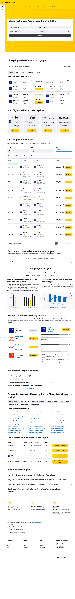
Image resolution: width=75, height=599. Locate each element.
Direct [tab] (23, 72)
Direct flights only (37, 24)
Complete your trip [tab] (25, 401)
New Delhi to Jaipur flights (36, 411)
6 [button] (68, 243)
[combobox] (26, 24)
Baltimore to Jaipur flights (57, 430)
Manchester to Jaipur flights (57, 432)
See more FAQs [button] (30, 388)
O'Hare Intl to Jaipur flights (57, 424)
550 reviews (18, 332)
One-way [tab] (38, 72)
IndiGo (17, 328)
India (12, 53)
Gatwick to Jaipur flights (13, 426)
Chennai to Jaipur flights (35, 416)
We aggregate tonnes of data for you (41, 529)
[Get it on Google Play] (60, 543)
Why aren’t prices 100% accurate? (41, 532)
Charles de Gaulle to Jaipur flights (16, 428)
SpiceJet (17, 353)
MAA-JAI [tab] (34, 258)
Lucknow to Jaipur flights (14, 432)
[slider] (73, 151)
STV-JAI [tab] (52, 258)
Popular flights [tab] (24, 404)
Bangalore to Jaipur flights (14, 411)
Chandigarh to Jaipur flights (36, 426)
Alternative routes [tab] (13, 401)
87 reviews (18, 357)
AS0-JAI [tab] (27, 275)
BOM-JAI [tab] (46, 258)
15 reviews (18, 341)
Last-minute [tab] (30, 72)
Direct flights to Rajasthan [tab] (39, 401)
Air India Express (19, 336)
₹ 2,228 (50, 21)
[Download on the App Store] (60, 547)
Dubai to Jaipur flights (13, 420)
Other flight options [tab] (13, 404)
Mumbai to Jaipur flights (13, 413)
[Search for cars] (2, 12)
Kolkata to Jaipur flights (56, 416)
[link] (15, 130)
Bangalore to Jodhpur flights (14, 430)
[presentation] (56, 21)
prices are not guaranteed (37, 522)
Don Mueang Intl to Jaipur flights (37, 428)
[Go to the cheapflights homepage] (10, 2)
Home (8, 53)
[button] (2, 2)
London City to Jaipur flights (57, 426)
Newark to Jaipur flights (35, 420)
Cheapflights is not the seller (41, 527)
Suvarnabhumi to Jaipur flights (58, 420)
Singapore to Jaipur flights (36, 432)
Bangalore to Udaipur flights (36, 422)
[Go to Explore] (2, 15)
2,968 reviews (18, 349)
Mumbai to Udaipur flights (14, 418)
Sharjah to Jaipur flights (35, 418)
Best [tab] (18, 72)
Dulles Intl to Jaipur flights (57, 422)
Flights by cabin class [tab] (53, 401)
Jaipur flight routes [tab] (65, 401)
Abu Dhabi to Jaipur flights (57, 428)
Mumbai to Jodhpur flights (14, 424)
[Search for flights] (2, 6)
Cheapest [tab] (11, 72)
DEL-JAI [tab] (27, 258)
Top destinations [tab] (35, 404)
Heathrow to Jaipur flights (36, 424)
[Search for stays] (2, 9)
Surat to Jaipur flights (34, 413)
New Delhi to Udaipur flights (58, 411)
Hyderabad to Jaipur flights (14, 422)
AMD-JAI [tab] (40, 258)
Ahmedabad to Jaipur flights (57, 413)
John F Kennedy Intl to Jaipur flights (16, 416)
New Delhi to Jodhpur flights (36, 430)
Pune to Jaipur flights (56, 418)
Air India (17, 344)
